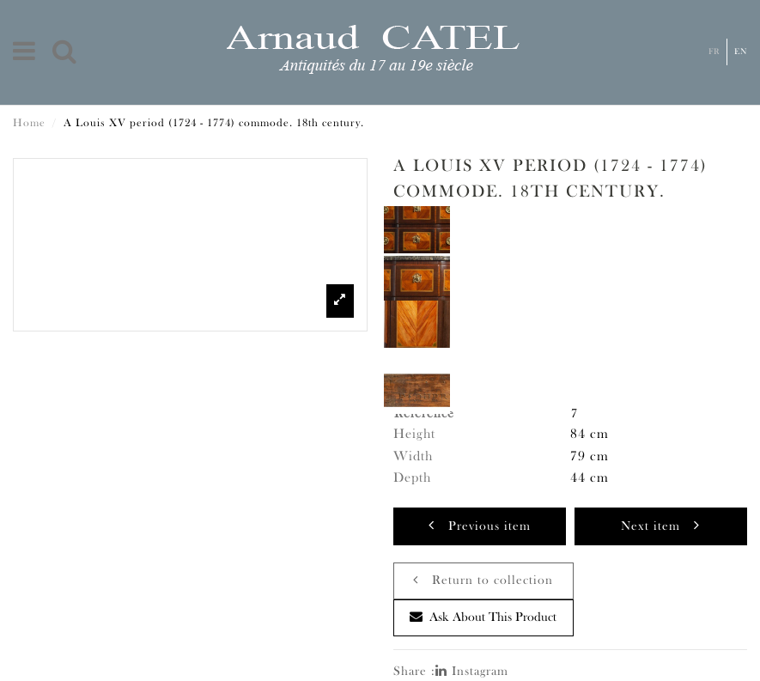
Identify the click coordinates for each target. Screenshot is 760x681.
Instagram (471, 672)
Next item (660, 525)
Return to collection (483, 580)
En (741, 52)
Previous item (480, 525)
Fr (714, 52)
